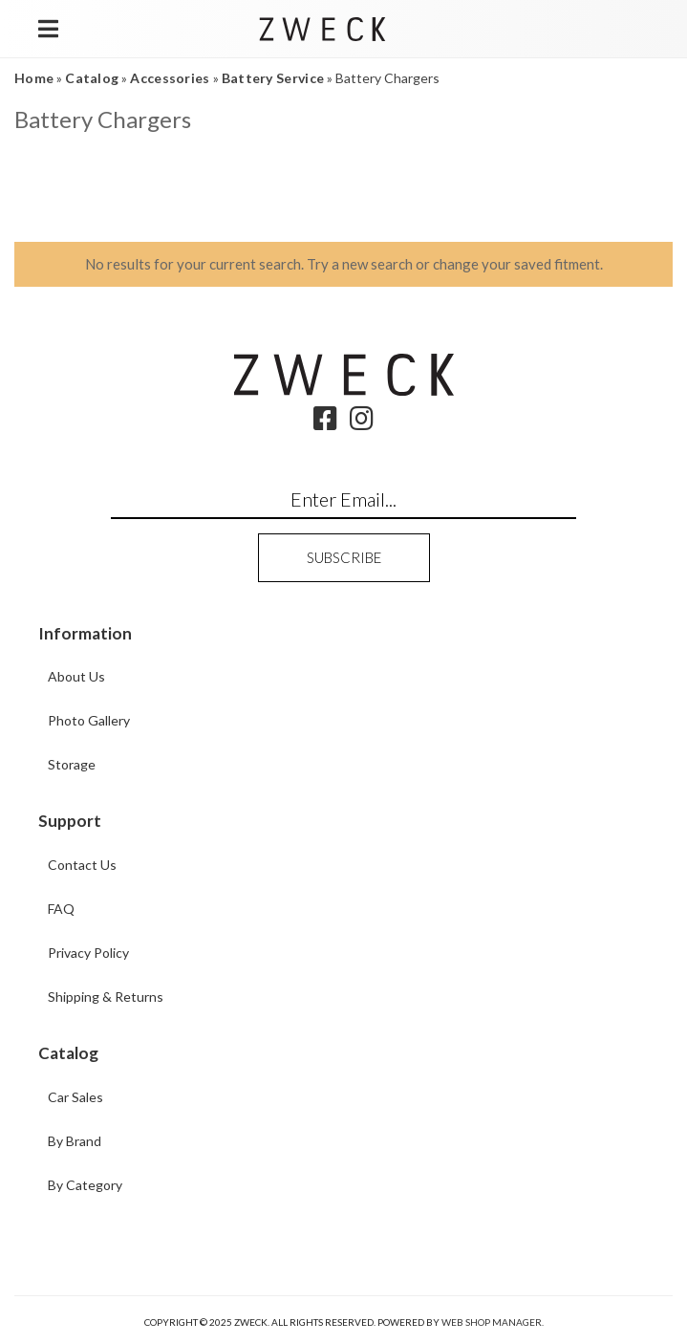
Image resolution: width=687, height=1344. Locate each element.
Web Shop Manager (491, 1322)
